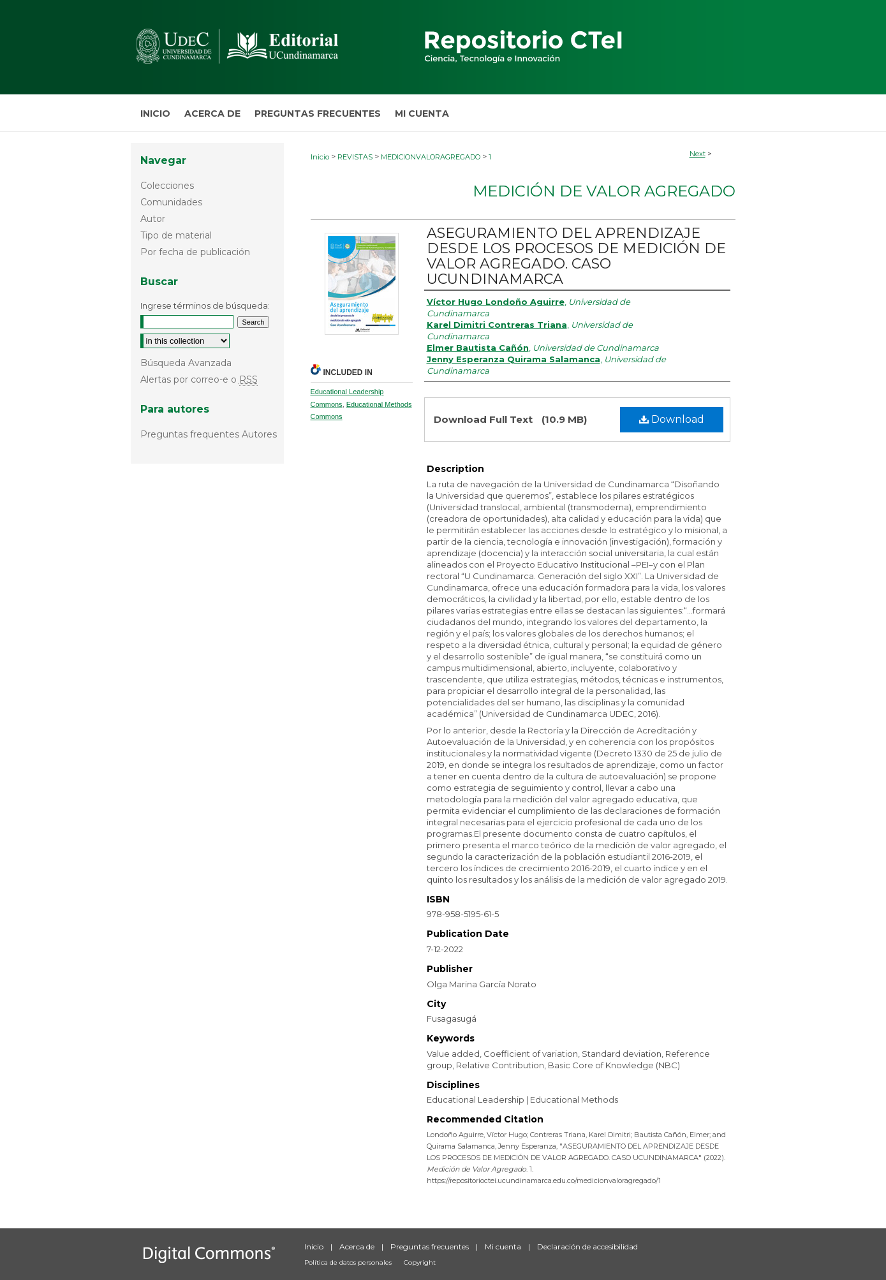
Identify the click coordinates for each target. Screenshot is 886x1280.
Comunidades (171, 202)
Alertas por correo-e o (199, 379)
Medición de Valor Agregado (604, 191)
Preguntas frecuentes (430, 1246)
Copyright (420, 1262)
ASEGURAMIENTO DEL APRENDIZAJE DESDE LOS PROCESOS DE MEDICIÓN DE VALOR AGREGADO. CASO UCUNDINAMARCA (576, 256)
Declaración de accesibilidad (587, 1246)
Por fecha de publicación (195, 252)
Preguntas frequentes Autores (208, 434)
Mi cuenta (504, 1246)
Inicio (320, 156)
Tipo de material (176, 235)
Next (697, 153)
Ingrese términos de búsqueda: (205, 305)
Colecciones (167, 185)
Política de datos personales (349, 1262)
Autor (152, 218)
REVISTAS (355, 156)
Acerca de (357, 1246)
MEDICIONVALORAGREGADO (430, 156)
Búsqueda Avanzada (186, 363)
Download (671, 419)
